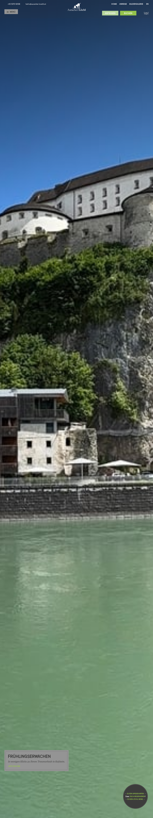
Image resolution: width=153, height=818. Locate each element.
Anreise (123, 4)
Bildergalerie (136, 4)
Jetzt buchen (14, 766)
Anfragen (110, 13)
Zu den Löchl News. (135, 799)
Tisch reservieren (137, 796)
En (147, 4)
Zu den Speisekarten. (135, 794)
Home (114, 4)
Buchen (128, 13)
